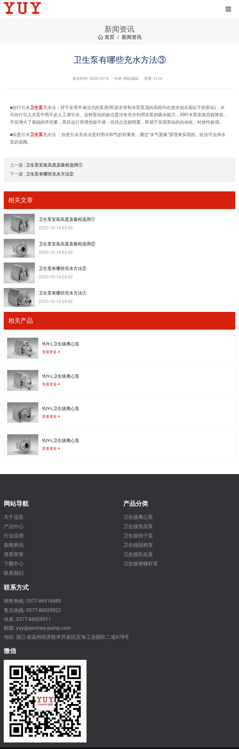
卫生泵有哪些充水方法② (50, 173)
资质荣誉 (14, 554)
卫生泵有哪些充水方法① (63, 292)
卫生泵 (36, 107)
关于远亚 (14, 517)
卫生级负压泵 (138, 526)
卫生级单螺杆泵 (140, 564)
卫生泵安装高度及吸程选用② (67, 243)
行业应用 (14, 536)
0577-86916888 (43, 601)
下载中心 (14, 564)
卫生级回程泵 (138, 545)
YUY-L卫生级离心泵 (60, 343)
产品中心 (14, 526)
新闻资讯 (14, 545)
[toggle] (228, 9)
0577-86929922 (43, 610)
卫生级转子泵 (138, 536)
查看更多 (49, 352)
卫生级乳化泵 (138, 554)
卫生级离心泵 (138, 517)
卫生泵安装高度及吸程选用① (54, 164)
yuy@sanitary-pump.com (43, 628)
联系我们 (14, 573)
